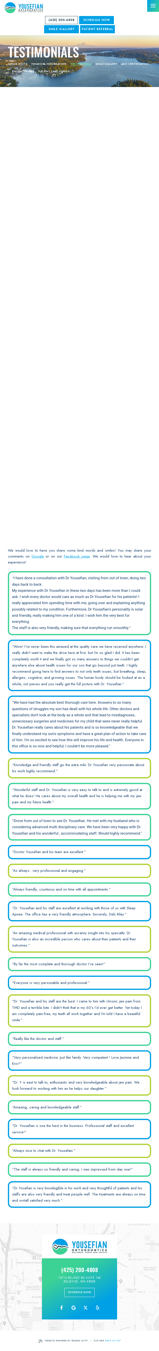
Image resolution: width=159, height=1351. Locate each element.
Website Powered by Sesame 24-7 (63, 1341)
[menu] (153, 6)
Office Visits (17, 64)
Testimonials (81, 64)
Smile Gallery (106, 64)
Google (38, 556)
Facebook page (77, 556)
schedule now (79, 1292)
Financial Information (49, 64)
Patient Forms (23, 71)
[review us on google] (73, 1307)
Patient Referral (97, 29)
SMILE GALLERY (61, 29)
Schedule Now (96, 20)
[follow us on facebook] (61, 1307)
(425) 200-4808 (61, 20)
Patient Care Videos (54, 71)
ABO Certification (135, 64)
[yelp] (97, 1307)
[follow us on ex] (85, 1307)
